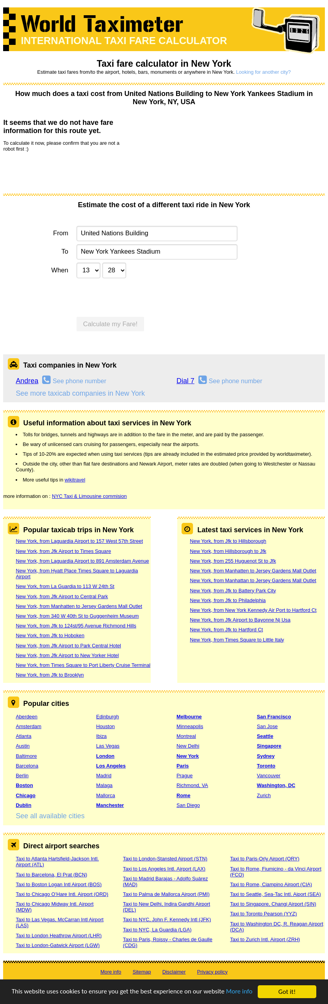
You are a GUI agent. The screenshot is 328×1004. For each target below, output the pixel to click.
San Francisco (274, 717)
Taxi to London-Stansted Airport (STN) (165, 859)
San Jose (267, 726)
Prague (184, 775)
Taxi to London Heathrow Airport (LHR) (59, 935)
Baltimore (26, 756)
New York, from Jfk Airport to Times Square (63, 551)
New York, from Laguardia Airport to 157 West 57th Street (79, 541)
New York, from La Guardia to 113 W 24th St (65, 586)
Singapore (269, 746)
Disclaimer (174, 972)
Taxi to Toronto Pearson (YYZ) (263, 914)
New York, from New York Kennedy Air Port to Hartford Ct (253, 610)
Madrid (103, 775)
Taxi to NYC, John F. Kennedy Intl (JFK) (167, 919)
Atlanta (23, 736)
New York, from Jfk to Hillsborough (228, 541)
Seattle (265, 736)
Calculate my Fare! (110, 324)
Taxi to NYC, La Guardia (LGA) (157, 930)
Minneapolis (189, 726)
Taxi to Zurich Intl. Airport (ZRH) (265, 939)
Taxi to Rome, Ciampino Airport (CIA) (271, 884)
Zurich (264, 795)
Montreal (186, 736)
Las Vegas (107, 746)
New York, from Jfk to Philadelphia (228, 600)
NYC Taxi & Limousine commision (89, 496)
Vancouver (268, 775)
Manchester (110, 805)
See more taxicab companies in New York (80, 393)
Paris (182, 766)
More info (240, 992)
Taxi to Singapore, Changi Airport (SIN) (273, 904)
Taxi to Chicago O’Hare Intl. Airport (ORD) (62, 894)
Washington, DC (276, 785)
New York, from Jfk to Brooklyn (50, 675)
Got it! (287, 992)
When (59, 270)
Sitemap (142, 972)
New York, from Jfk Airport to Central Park (62, 596)
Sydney (266, 756)
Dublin (23, 805)
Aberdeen (26, 717)
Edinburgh (107, 717)
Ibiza (101, 736)
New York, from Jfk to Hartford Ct (226, 630)
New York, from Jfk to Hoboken (50, 635)
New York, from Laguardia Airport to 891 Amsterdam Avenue (82, 561)
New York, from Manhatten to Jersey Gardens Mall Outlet (79, 606)
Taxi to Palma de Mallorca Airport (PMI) (166, 894)
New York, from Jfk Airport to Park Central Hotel (68, 646)
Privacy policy (212, 972)
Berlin (22, 775)
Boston (24, 785)
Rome (183, 795)
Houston (105, 726)
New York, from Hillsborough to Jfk (228, 551)
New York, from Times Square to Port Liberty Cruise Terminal (83, 665)
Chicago (25, 795)
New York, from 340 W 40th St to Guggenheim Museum (77, 616)
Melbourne (189, 717)
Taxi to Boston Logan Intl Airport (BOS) (59, 884)
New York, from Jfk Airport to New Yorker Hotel (67, 655)
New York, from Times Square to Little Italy (237, 640)
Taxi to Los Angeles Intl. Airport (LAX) (164, 869)
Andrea (27, 381)
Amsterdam (28, 726)
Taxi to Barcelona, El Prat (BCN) (51, 875)
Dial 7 (185, 381)
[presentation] (62, 172)
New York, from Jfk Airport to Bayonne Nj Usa (240, 620)
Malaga (104, 785)
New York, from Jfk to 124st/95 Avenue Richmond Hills (76, 626)
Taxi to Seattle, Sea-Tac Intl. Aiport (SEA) (275, 894)
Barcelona (27, 766)
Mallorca (105, 795)
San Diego (188, 805)
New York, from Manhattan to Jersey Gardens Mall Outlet (253, 580)
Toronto (266, 766)
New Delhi (187, 746)
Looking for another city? (263, 72)
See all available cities (50, 816)
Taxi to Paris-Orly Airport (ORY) (264, 859)
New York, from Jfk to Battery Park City (233, 591)
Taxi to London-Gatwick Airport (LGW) (58, 945)
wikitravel (75, 480)
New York (187, 756)
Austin (23, 746)
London (105, 756)
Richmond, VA (192, 785)
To (64, 251)
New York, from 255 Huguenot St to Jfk (233, 561)
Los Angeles (111, 766)
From (60, 233)
